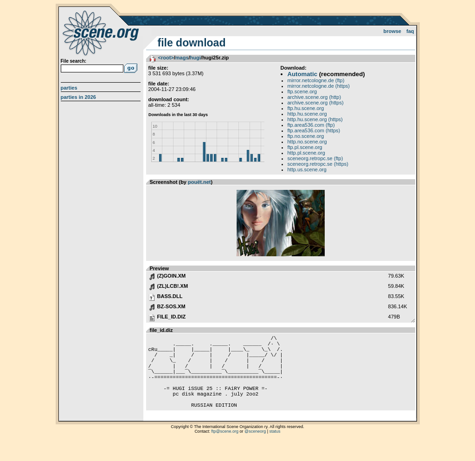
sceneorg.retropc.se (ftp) (315, 158)
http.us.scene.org (307, 169)
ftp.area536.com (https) (314, 130)
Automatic (302, 74)
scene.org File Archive (102, 32)
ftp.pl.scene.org (305, 147)
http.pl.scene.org (306, 153)
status (275, 449)
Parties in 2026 (78, 97)
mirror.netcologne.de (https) (319, 86)
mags (182, 57)
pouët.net (199, 182)
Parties (69, 88)
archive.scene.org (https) (316, 102)
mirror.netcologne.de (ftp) (316, 80)
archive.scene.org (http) (314, 97)
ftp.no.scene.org (306, 136)
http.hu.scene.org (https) (315, 119)
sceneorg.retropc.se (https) (318, 164)
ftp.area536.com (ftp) (311, 125)
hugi (195, 57)
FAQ (410, 31)
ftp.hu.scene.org (306, 108)
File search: (74, 61)
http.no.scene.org (307, 141)
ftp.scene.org (302, 91)
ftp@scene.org (224, 449)
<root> (166, 57)
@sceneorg (255, 449)
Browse (392, 31)
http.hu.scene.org (307, 114)
